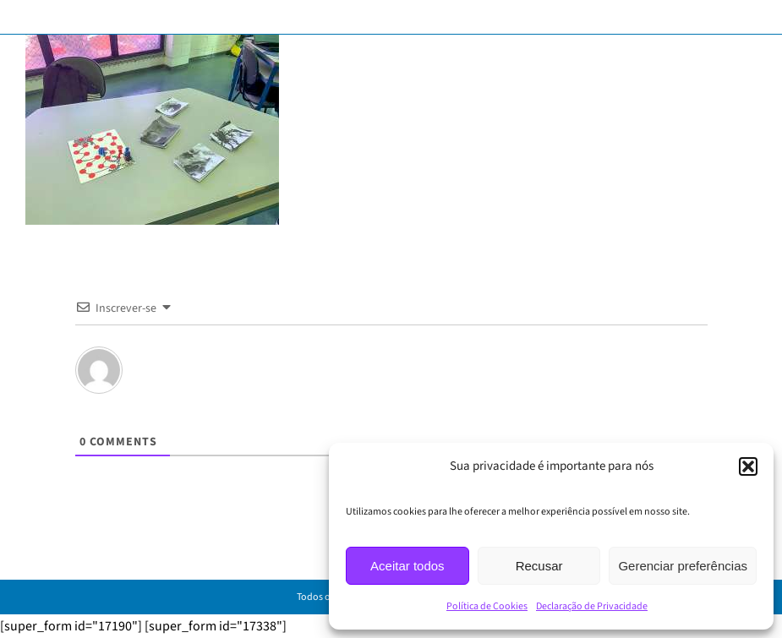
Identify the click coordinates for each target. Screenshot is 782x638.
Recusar (539, 566)
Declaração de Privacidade (592, 606)
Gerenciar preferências (682, 566)
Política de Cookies (487, 606)
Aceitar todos (407, 566)
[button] (748, 466)
